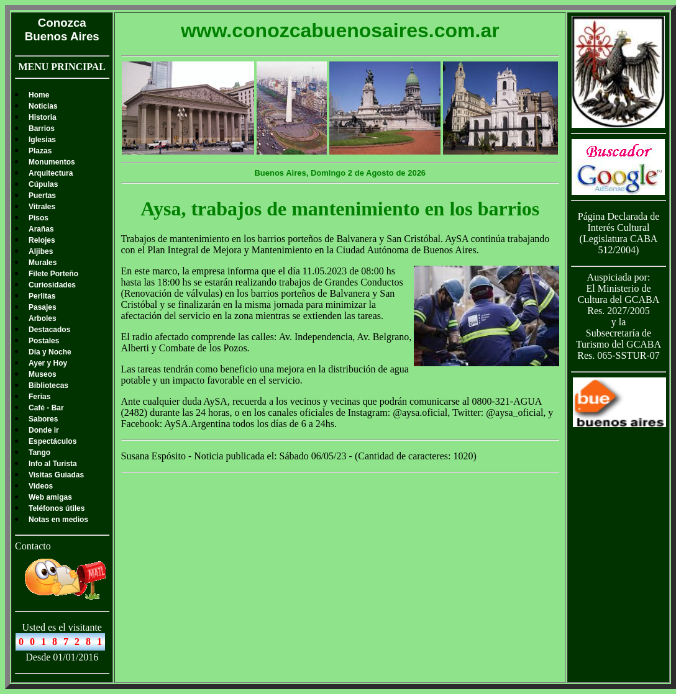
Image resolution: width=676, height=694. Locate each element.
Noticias (43, 106)
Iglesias (42, 139)
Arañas (41, 229)
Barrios (42, 128)
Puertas (42, 195)
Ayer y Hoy (48, 363)
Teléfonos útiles (56, 508)
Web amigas (50, 497)
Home (39, 95)
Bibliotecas (48, 385)
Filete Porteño (53, 273)
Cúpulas (43, 184)
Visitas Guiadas (56, 475)
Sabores (43, 419)
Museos (43, 374)
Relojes (42, 240)
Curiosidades (52, 285)
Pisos (38, 218)
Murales (43, 262)
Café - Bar (46, 407)
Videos (41, 486)
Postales (44, 340)
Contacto (33, 546)
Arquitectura (51, 173)
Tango (39, 452)
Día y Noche (50, 352)
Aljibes (41, 251)
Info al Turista (53, 463)
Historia (43, 117)
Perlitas (42, 296)
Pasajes (43, 307)
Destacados (49, 329)
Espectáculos (52, 441)
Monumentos (52, 162)
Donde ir (44, 430)
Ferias (39, 396)
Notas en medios (58, 519)
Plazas (40, 150)
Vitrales (42, 206)
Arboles (43, 318)
